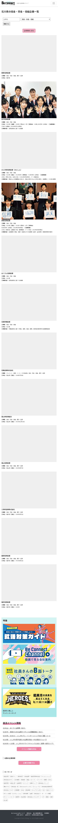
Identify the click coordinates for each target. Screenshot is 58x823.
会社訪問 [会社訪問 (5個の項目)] (27, 776)
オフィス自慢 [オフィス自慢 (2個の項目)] (7, 793)
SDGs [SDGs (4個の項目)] (50, 779)
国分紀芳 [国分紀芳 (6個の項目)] (20, 776)
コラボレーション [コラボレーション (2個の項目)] (17, 793)
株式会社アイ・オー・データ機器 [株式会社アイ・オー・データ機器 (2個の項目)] (43, 793)
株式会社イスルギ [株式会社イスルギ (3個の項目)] (8, 790)
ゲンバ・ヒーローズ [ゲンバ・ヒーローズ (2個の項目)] (9, 797)
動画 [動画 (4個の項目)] (45, 779)
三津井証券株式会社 (8, 509)
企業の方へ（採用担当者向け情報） (34, 815)
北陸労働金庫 (5, 322)
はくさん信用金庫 (7, 273)
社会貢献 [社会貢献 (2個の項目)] (23, 797)
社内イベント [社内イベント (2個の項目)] (50, 790)
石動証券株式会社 (7, 370)
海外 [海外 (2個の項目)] (52, 797)
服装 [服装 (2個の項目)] (47, 797)
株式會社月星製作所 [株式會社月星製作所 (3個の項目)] (47, 786)
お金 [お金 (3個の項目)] (23, 790)
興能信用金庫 (5, 221)
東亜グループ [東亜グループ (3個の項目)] (33, 783)
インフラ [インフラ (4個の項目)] (40, 779)
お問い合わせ (19, 815)
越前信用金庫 (5, 556)
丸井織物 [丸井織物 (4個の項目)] (17, 779)
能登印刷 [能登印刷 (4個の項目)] (6, 783)
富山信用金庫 (5, 463)
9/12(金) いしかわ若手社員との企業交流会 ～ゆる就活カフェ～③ (25, 740)
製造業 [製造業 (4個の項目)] (23, 779)
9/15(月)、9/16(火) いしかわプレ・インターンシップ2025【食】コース (26, 736)
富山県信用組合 (6, 417)
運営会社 (29, 813)
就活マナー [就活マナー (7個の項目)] (13, 776)
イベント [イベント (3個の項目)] (26, 783)
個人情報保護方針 (38, 813)
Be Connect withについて (18, 813)
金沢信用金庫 (5, 119)
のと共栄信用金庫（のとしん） (11, 170)
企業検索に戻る (29, 31)
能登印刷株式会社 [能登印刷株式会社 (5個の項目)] (35, 776)
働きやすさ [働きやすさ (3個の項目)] (7, 786)
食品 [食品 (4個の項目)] (28, 779)
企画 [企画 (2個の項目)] (31, 793)
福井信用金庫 (5, 602)
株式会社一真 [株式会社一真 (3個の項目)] (15, 786)
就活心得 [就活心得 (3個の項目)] (13, 783)
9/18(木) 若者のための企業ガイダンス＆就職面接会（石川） (23, 732)
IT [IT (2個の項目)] (43, 797)
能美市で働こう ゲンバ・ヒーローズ (9, 712)
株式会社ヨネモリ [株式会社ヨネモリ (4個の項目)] (8, 779)
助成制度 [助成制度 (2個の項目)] (28, 790)
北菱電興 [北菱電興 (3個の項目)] (17, 790)
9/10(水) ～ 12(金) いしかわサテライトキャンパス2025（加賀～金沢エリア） (28, 743)
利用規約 (46, 813)
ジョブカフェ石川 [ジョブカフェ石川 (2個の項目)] (36, 790)
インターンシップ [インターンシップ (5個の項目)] (46, 776)
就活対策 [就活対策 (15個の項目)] (6, 776)
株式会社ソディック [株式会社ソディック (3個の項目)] (43, 783)
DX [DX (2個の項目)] (44, 790)
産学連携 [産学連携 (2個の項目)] (26, 793)
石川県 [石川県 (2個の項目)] (5, 800)
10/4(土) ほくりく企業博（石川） (14, 728)
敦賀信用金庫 (5, 73)
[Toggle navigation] (53, 3)
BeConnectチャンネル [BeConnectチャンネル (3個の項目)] (25, 786)
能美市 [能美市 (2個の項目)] (17, 797)
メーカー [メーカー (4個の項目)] (33, 779)
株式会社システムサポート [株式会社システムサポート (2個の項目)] (34, 797)
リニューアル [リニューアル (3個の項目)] (37, 786)
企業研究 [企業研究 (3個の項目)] (19, 783)
